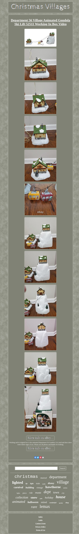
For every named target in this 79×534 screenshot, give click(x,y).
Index (41, 517)
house (61, 497)
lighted (17, 482)
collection (22, 497)
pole (41, 498)
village (63, 482)
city (63, 493)
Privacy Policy (40, 527)
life (27, 484)
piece (25, 493)
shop (67, 503)
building (30, 487)
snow (34, 497)
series (65, 488)
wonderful (52, 503)
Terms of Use (40, 530)
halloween (33, 502)
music (38, 492)
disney (51, 483)
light (31, 484)
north (43, 484)
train (38, 483)
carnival (18, 487)
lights (18, 493)
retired (44, 502)
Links (41, 520)
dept (47, 491)
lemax (45, 506)
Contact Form (40, 523)
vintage (40, 487)
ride (31, 493)
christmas (26, 476)
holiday (49, 497)
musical (43, 478)
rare (34, 507)
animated (18, 502)
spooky (61, 503)
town (56, 492)
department (58, 477)
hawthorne (53, 487)
